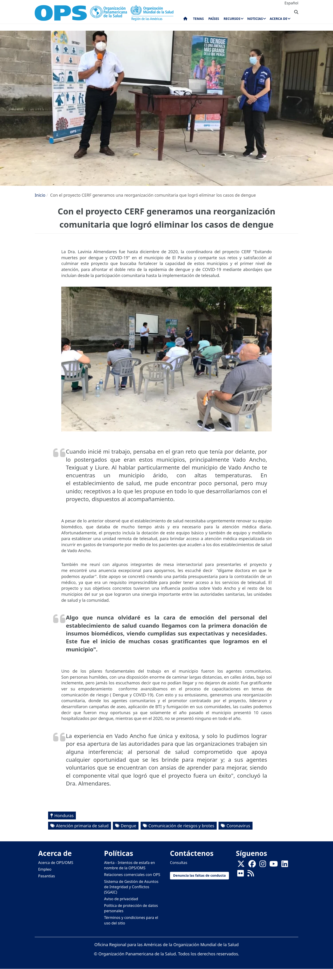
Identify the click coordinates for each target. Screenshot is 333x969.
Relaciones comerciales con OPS (132, 874)
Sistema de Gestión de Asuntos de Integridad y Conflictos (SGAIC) (131, 887)
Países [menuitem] (213, 18)
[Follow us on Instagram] (262, 865)
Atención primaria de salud (82, 825)
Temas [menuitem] (198, 18)
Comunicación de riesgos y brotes (181, 825)
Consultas (178, 862)
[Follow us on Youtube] (273, 865)
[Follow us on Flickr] (240, 874)
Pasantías (46, 876)
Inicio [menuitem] (185, 19)
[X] (241, 865)
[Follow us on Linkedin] (284, 865)
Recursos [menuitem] (232, 18)
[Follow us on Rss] (250, 874)
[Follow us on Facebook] (252, 865)
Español (291, 3)
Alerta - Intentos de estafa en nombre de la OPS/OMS (129, 865)
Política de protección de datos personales (131, 908)
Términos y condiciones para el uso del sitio (131, 920)
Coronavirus (238, 825)
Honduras (64, 815)
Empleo (44, 869)
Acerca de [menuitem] (278, 18)
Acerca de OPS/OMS (55, 862)
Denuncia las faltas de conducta (199, 875)
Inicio (40, 195)
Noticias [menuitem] (255, 18)
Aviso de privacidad (121, 898)
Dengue (128, 825)
